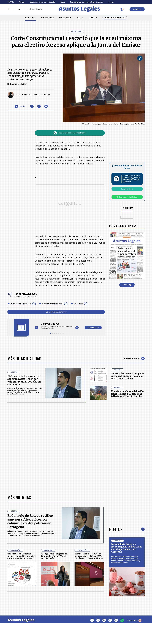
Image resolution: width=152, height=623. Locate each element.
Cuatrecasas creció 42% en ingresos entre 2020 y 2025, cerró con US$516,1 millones (89, 488)
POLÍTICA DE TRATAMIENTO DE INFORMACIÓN (88, 594)
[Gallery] (57, 325)
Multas (21, 2)
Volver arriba (134, 552)
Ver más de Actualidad (134, 357)
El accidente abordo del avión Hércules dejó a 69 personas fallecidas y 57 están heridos (127, 393)
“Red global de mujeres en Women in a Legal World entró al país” (54, 488)
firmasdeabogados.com (93, 614)
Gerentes (78, 302)
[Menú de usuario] (121, 9)
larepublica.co (16, 614)
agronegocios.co (36, 614)
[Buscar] (19, 9)
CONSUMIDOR (65, 18)
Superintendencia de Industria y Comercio (86, 2)
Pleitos (115, 461)
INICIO (10, 582)
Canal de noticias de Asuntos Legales (70, 133)
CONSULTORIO (47, 18)
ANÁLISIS (93, 18)
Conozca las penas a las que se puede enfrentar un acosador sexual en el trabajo (127, 375)
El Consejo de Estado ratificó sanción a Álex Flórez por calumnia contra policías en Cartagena (24, 379)
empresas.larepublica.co (62, 614)
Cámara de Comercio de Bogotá (42, 2)
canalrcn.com (117, 614)
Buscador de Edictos (115, 18)
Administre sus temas (56, 311)
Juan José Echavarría (21, 302)
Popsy (62, 2)
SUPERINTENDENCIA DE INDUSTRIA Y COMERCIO (87, 600)
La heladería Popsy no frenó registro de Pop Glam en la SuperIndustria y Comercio (126, 480)
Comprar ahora (127, 189)
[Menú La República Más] (9, 9)
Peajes (111, 2)
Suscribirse (137, 9)
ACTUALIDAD (30, 18)
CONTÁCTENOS (56, 583)
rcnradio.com (136, 614)
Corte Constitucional (52, 302)
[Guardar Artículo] (20, 106)
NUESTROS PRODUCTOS (60, 589)
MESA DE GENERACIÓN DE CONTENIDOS (86, 583)
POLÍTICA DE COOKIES (59, 600)
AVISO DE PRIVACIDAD (86, 589)
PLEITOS (80, 18)
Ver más (126, 285)
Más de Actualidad (24, 357)
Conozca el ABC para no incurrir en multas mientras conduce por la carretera (21, 488)
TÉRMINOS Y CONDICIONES (61, 594)
